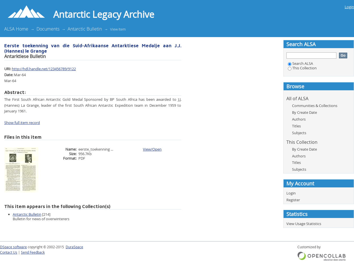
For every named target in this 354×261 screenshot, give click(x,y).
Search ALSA (300, 63)
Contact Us (8, 252)
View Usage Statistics (303, 223)
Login (349, 6)
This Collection (302, 67)
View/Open (152, 149)
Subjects (299, 132)
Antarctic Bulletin (85, 29)
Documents (48, 29)
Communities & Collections (314, 105)
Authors (299, 119)
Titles (296, 126)
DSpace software (13, 247)
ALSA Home (16, 29)
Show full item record (22, 122)
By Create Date (304, 112)
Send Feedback (33, 252)
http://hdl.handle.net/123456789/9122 (44, 68)
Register (293, 199)
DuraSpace (74, 247)
